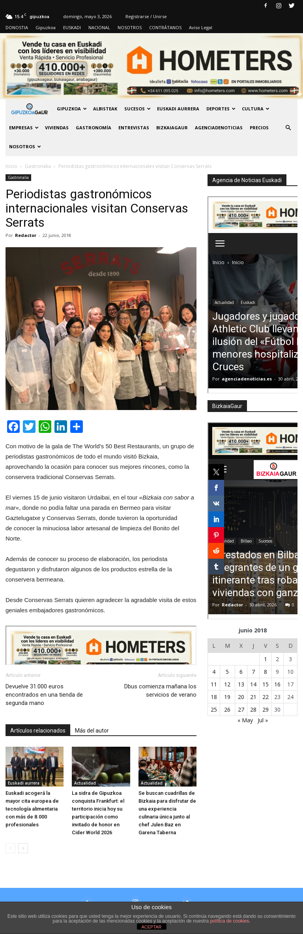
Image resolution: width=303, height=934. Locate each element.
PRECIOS (259, 127)
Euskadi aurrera (178, 109)
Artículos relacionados (37, 730)
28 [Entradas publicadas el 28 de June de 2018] (253, 709)
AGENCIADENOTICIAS (219, 127)
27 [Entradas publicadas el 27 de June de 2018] (241, 709)
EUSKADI (72, 27)
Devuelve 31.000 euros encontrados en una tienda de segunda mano (44, 695)
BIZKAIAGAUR (172, 127)
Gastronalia (18, 177)
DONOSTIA (17, 27)
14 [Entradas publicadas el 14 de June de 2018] (253, 684)
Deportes (221, 109)
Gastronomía (93, 127)
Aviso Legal (200, 27)
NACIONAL (99, 27)
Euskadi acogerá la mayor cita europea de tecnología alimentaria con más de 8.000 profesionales (32, 809)
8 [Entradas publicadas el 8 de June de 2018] (265, 671)
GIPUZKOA (72, 109)
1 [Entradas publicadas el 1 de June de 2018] (265, 659)
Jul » (263, 720)
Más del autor (92, 730)
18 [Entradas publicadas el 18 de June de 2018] (214, 697)
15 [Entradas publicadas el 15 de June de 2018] (265, 684)
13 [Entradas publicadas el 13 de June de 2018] (241, 684)
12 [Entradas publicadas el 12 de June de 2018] (227, 684)
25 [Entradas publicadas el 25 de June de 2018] (214, 709)
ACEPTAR (151, 927)
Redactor (25, 235)
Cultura (255, 109)
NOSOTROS (130, 27)
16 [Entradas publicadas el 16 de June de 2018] (277, 684)
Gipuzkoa (46, 27)
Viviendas (57, 127)
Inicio (11, 166)
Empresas (24, 127)
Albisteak (105, 109)
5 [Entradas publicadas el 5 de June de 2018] (227, 671)
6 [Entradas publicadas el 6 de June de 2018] (241, 671)
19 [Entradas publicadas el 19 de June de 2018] (227, 697)
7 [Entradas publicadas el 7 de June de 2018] (253, 671)
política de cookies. (230, 921)
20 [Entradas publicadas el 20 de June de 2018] (241, 697)
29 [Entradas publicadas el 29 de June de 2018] (265, 709)
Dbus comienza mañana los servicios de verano (160, 690)
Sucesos (137, 109)
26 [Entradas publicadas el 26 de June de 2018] (227, 709)
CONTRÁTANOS (165, 27)
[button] (288, 127)
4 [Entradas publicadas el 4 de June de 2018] (213, 671)
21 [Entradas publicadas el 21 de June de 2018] (253, 697)
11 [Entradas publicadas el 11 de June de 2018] (214, 684)
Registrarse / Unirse (146, 16)
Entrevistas (133, 127)
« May (245, 720)
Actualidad (85, 783)
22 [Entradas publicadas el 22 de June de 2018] (265, 697)
